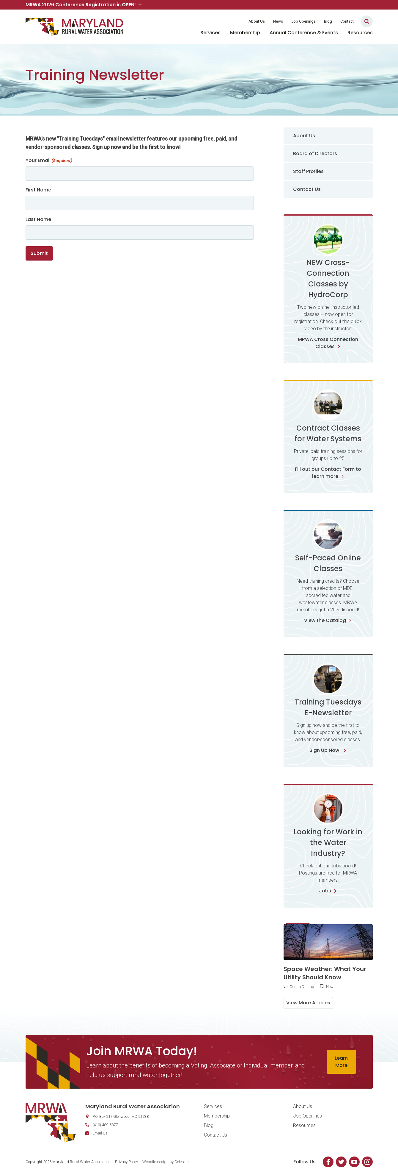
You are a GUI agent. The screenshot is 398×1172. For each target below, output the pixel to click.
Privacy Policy (126, 1161)
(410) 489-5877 (105, 1125)
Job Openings (303, 21)
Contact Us (307, 189)
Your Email (49, 160)
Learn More (341, 1062)
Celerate (181, 1161)
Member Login (225, 21)
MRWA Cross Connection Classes (328, 343)
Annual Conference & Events (304, 32)
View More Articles (308, 1002)
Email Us (100, 1133)
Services (210, 32)
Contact (347, 21)
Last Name (38, 219)
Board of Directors (315, 153)
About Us (256, 21)
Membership (245, 32)
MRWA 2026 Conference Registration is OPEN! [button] (84, 4)
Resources (360, 32)
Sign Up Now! (328, 750)
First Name (38, 189)
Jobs (328, 890)
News (278, 21)
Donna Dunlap (302, 986)
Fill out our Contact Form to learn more (328, 473)
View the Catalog (328, 620)
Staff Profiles (308, 171)
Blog (328, 21)
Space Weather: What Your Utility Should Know (325, 973)
